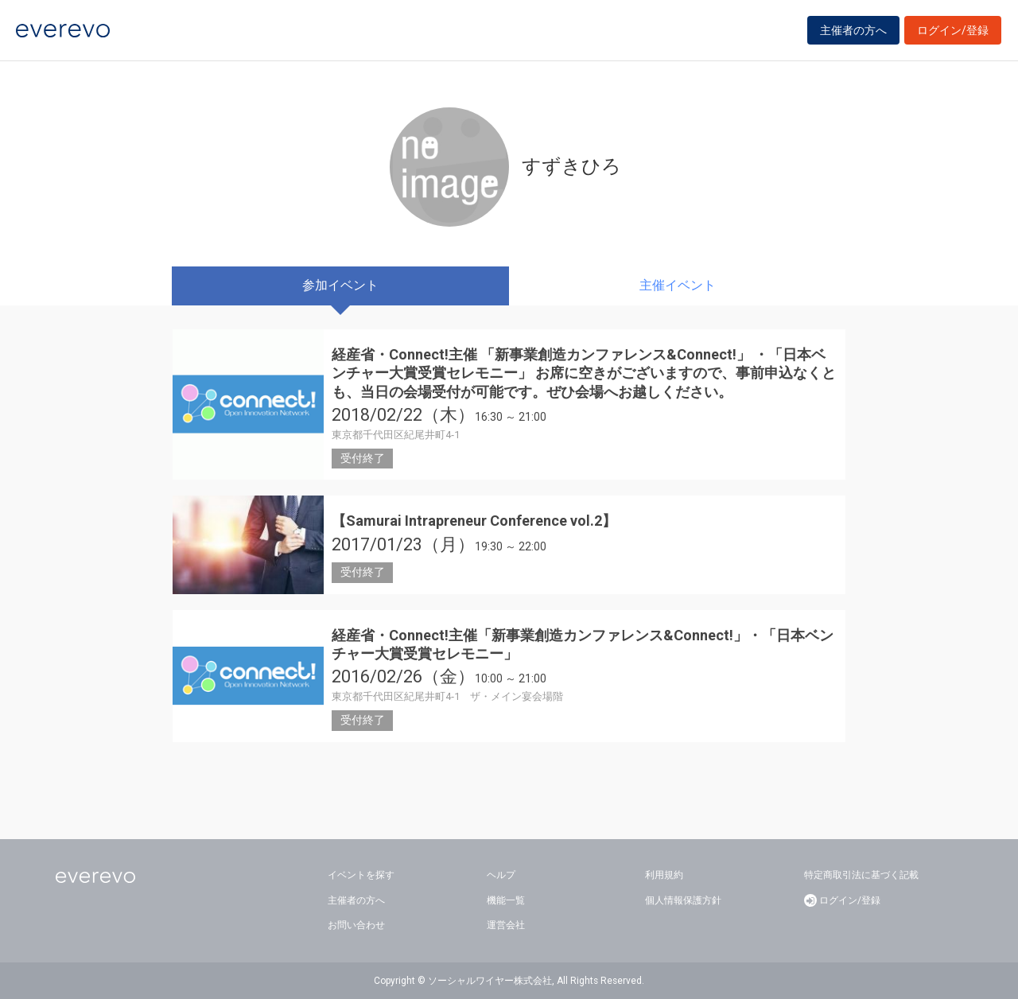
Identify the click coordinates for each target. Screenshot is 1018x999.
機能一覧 (506, 900)
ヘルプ (501, 874)
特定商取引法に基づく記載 (861, 874)
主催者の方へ (853, 33)
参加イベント (340, 285)
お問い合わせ (356, 925)
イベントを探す (361, 874)
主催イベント (677, 285)
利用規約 (664, 874)
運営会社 (506, 925)
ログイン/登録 (953, 33)
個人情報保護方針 (683, 900)
